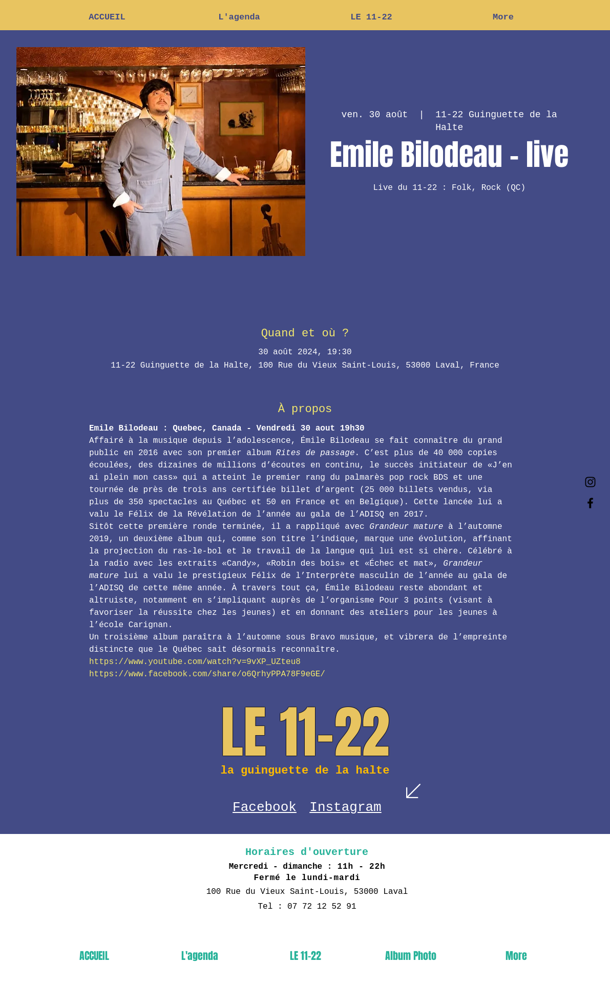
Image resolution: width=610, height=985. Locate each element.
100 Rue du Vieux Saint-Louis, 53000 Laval (307, 891)
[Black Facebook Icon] (590, 503)
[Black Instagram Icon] (590, 482)
